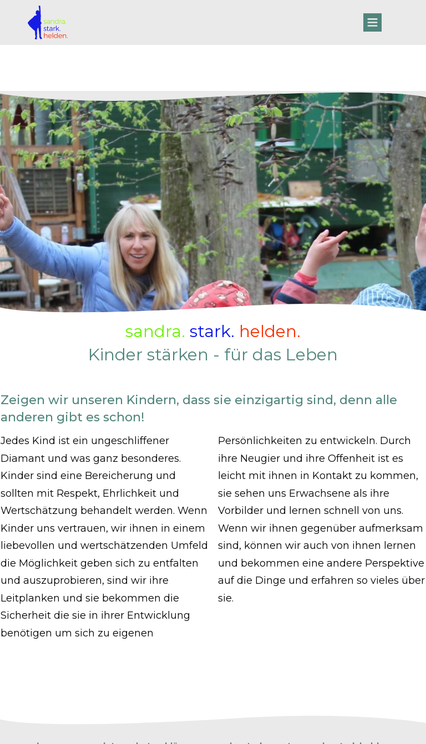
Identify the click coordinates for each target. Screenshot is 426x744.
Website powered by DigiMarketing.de (213, 729)
